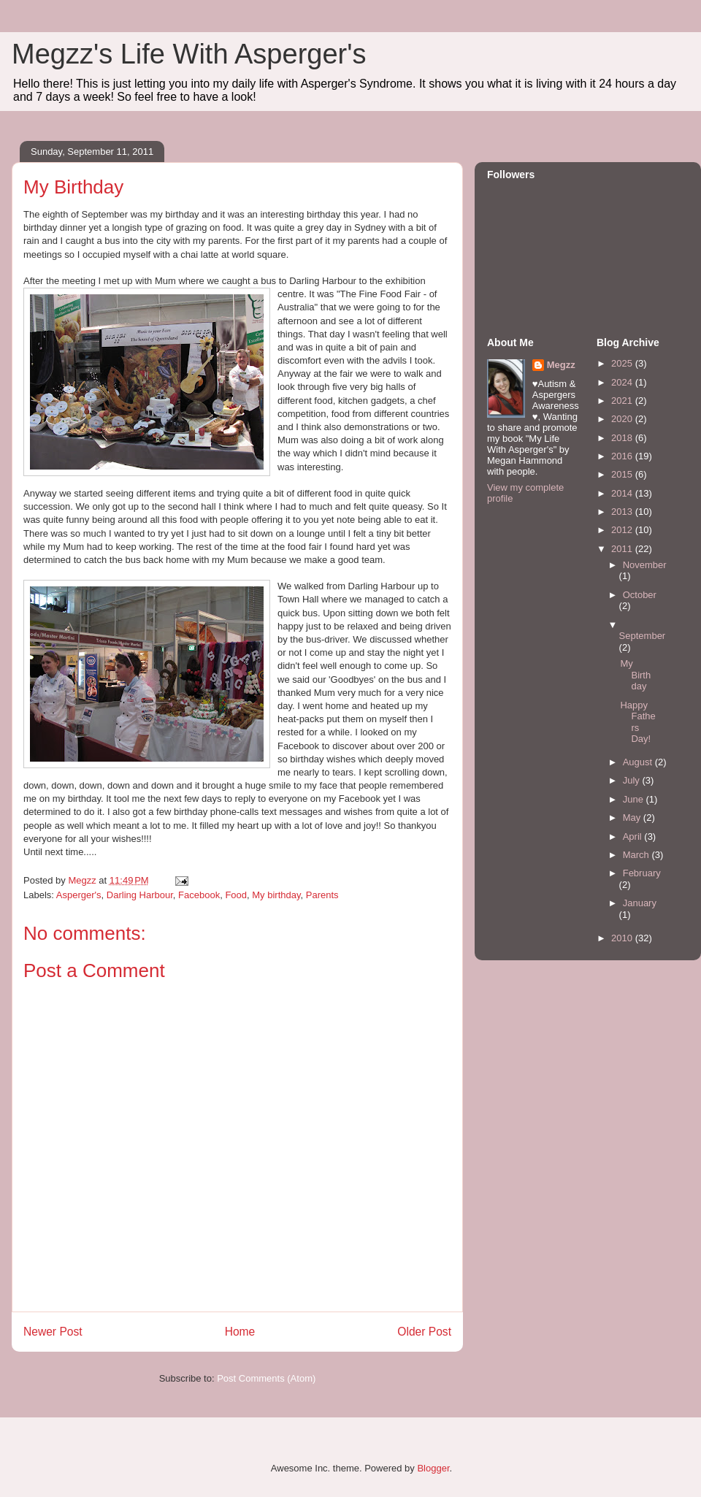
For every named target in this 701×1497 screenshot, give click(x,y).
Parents (322, 894)
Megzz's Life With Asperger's (189, 54)
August (639, 762)
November (645, 564)
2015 (623, 474)
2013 (623, 511)
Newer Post (53, 1331)
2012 (623, 529)
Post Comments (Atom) (266, 1378)
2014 (623, 493)
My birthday (276, 894)
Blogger (433, 1468)
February (642, 873)
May (633, 817)
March (637, 854)
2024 (623, 382)
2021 (623, 400)
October (639, 594)
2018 (623, 437)
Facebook (199, 894)
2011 (623, 548)
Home (240, 1331)
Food (236, 894)
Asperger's (78, 894)
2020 (623, 418)
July (633, 780)
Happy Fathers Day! (637, 722)
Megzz (561, 364)
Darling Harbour (140, 894)
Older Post (424, 1331)
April (634, 836)
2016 (623, 456)
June (634, 799)
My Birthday (635, 675)
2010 (623, 938)
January (639, 902)
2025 (623, 363)
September (642, 635)
